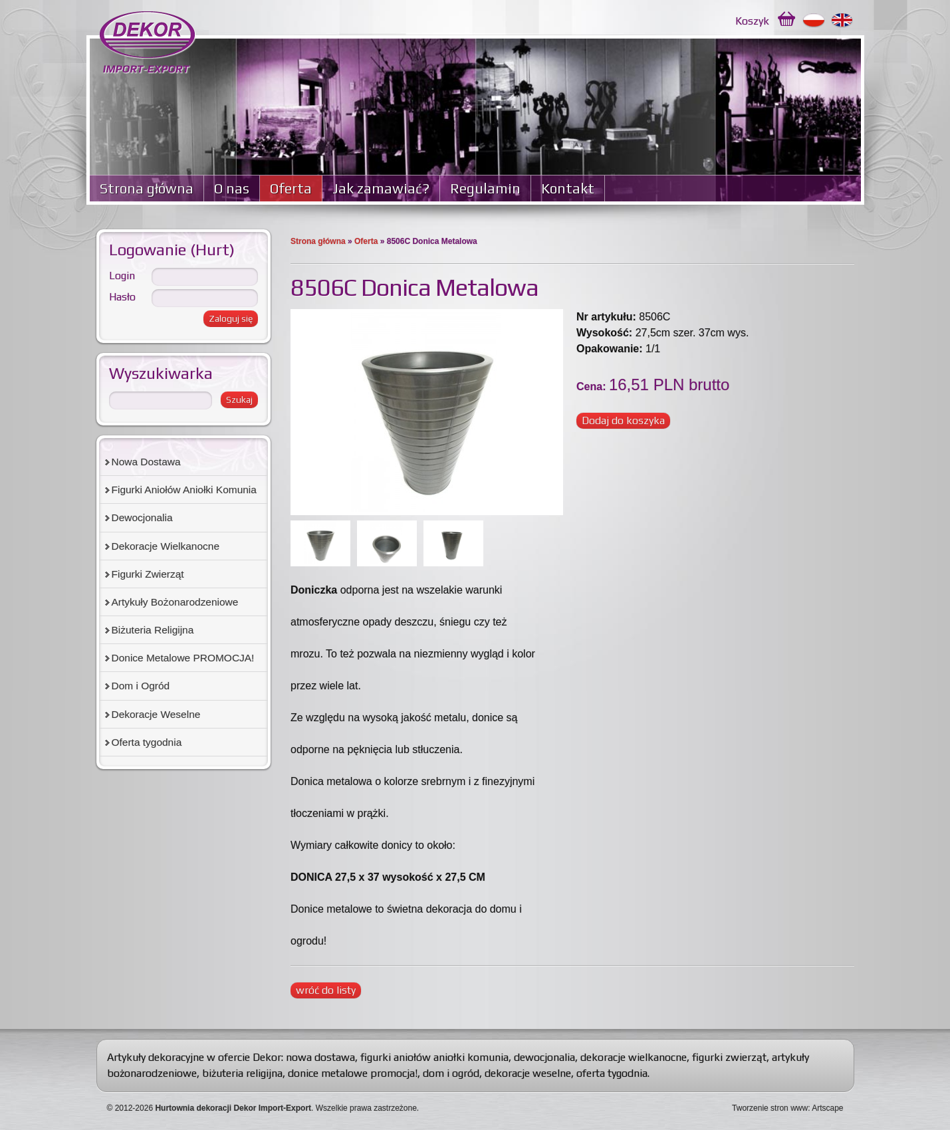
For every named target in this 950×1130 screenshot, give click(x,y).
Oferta (291, 188)
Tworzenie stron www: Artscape (787, 1108)
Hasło (122, 296)
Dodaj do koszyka (623, 420)
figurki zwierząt (729, 1057)
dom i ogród (451, 1073)
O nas (231, 188)
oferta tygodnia (612, 1073)
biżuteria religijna (242, 1073)
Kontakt (567, 188)
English (842, 20)
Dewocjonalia (142, 517)
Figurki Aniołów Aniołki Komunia (184, 489)
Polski (814, 20)
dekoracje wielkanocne (633, 1057)
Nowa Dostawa (146, 461)
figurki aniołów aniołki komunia (434, 1057)
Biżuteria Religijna (153, 629)
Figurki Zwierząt (148, 574)
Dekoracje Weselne (156, 714)
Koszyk (752, 21)
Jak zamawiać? (380, 188)
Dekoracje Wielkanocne (166, 546)
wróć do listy (326, 990)
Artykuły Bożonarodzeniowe (175, 602)
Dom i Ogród (141, 685)
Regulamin (485, 188)
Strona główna (146, 188)
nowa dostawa (320, 1057)
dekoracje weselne (528, 1073)
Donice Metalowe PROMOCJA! (183, 657)
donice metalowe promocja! (352, 1073)
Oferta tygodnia (147, 742)
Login (122, 275)
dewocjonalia (544, 1057)
